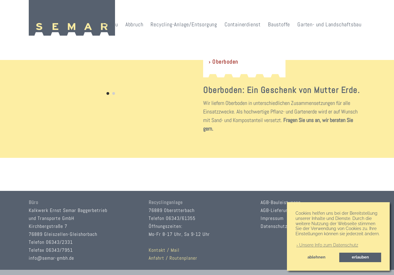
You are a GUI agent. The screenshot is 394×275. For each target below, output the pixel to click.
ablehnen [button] (316, 257)
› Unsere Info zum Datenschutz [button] (327, 245)
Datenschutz (274, 226)
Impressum (272, 218)
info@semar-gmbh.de (51, 258)
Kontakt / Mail (164, 250)
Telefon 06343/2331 (51, 242)
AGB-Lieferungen (278, 210)
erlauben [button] (360, 257)
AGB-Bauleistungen (281, 202)
